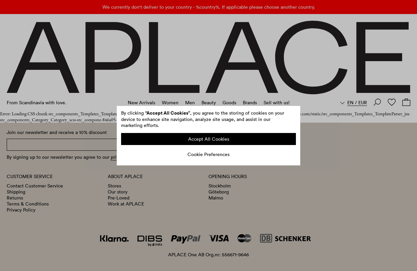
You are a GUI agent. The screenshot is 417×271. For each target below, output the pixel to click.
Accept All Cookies (208, 139)
